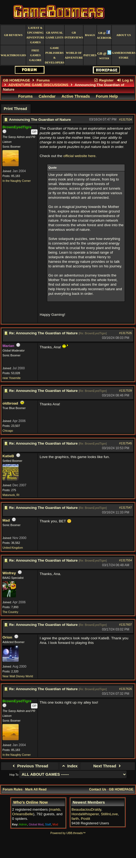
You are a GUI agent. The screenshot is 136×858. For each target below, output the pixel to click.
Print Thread (15, 109)
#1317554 (125, 560)
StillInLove (109, 814)
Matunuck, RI (10, 495)
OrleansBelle (22, 814)
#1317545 (125, 443)
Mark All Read (35, 789)
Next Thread (107, 766)
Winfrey (9, 573)
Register (104, 80)
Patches (90, 55)
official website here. (80, 156)
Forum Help (107, 96)
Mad (6, 520)
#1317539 (125, 390)
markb (55, 809)
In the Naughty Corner (16, 180)
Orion (7, 637)
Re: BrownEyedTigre (93, 333)
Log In (125, 80)
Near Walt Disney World (17, 676)
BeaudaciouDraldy (86, 809)
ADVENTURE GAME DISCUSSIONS (38, 85)
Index (69, 766)
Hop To (14, 774)
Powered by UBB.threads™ (68, 833)
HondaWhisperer (85, 814)
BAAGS (90, 35)
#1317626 (125, 688)
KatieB (8, 456)
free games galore (35, 55)
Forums (43, 80)
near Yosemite (11, 378)
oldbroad (10, 403)
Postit (85, 819)
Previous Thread (29, 766)
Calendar (47, 96)
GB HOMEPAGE (16, 80)
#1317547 (125, 507)
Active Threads (76, 96)
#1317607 (125, 624)
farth (75, 819)
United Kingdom (12, 547)
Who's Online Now (30, 802)
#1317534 (125, 119)
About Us (123, 35)
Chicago (7, 430)
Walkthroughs (13, 55)
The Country (10, 612)
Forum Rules (12, 789)
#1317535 (125, 333)
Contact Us (97, 789)
